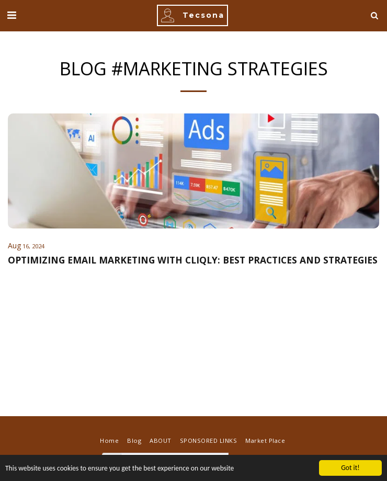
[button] (11, 15)
